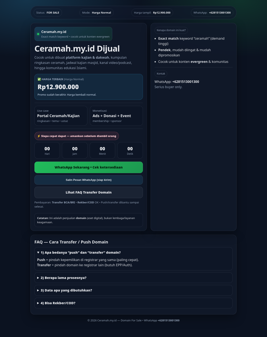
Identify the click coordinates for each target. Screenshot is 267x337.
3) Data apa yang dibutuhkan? (66, 290)
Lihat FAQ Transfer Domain (89, 192)
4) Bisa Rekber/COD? (58, 303)
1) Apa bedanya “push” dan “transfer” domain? (81, 252)
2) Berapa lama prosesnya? (63, 277)
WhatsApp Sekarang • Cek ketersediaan (89, 167)
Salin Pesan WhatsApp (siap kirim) (88, 179)
